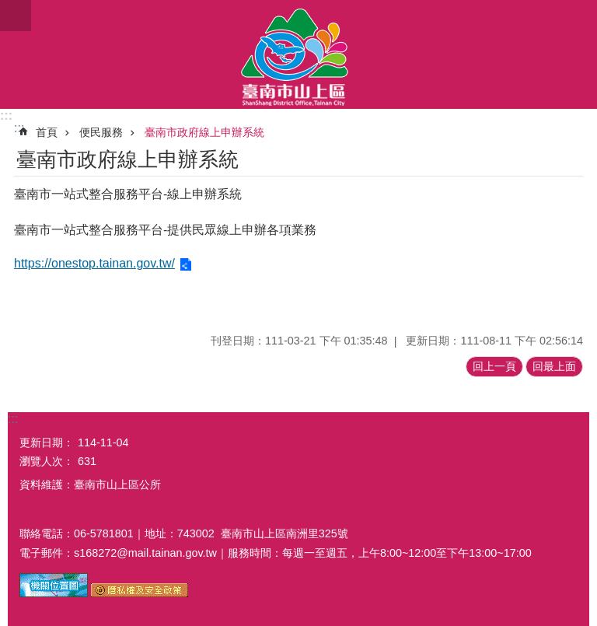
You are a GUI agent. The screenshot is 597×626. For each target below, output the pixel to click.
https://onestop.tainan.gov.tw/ (94, 263)
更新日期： (46, 442)
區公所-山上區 (298, 54)
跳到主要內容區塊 (8, 8)
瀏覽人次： (46, 461)
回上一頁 (494, 366)
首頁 (47, 132)
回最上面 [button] (554, 366)
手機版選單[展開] (15, 15)
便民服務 (101, 132)
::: (6, 115)
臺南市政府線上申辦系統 (204, 132)
